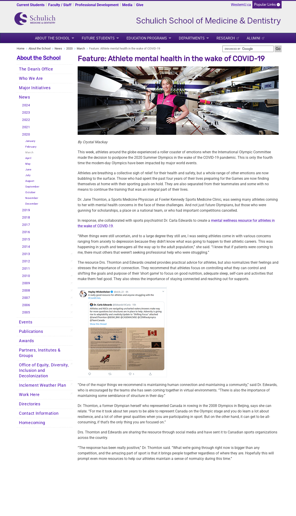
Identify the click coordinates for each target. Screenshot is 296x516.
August (29, 181)
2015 (26, 239)
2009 (26, 283)
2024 (26, 105)
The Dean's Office (36, 69)
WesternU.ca (241, 5)
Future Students (98, 38)
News (58, 48)
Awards (26, 341)
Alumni (253, 38)
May (28, 163)
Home (20, 48)
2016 (26, 232)
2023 (26, 113)
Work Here (29, 394)
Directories (29, 404)
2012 (26, 261)
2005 (26, 312)
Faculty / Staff (59, 5)
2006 (26, 305)
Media (127, 5)
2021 (26, 127)
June (28, 169)
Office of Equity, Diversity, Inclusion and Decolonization (44, 370)
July (28, 175)
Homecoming (32, 422)
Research (226, 38)
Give (139, 5)
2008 (26, 290)
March (81, 48)
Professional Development (97, 5)
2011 (26, 269)
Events (25, 322)
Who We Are (31, 78)
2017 (26, 225)
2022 (26, 120)
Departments (192, 38)
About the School (52, 38)
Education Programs (147, 38)
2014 (26, 247)
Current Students (31, 5)
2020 (69, 48)
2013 (26, 254)
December (31, 203)
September (32, 186)
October (30, 192)
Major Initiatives (35, 88)
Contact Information (38, 413)
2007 (26, 298)
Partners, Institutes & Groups (39, 353)
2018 (26, 217)
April (28, 158)
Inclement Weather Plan (42, 385)
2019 (26, 210)
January (30, 141)
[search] (248, 49)
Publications (31, 331)
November (31, 198)
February (31, 146)
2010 (26, 276)
